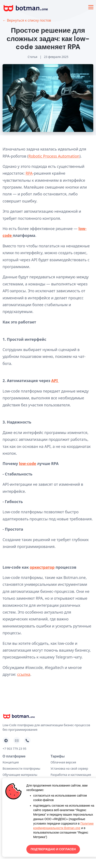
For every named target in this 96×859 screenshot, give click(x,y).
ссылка (23, 674)
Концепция (11, 762)
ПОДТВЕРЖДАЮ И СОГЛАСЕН (53, 849)
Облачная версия (63, 762)
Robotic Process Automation (54, 156)
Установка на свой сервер (69, 768)
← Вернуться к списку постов (27, 20)
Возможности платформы (21, 768)
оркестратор (42, 567)
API (54, 380)
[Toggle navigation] (90, 7)
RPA (29, 173)
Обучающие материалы (20, 775)
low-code (27, 463)
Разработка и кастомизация (71, 775)
